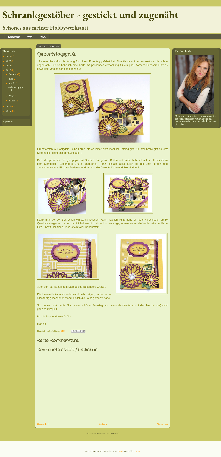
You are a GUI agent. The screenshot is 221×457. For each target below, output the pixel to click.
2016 (8, 106)
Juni (11, 79)
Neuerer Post (43, 424)
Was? (43, 37)
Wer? (30, 37)
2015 (8, 111)
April (12, 83)
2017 (8, 70)
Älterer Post (162, 424)
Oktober (13, 74)
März (12, 96)
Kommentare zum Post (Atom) (107, 433)
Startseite (14, 37)
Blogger (137, 451)
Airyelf (120, 451)
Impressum (8, 121)
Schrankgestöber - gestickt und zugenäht (90, 14)
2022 (8, 61)
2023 (8, 56)
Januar (12, 100)
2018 (8, 65)
